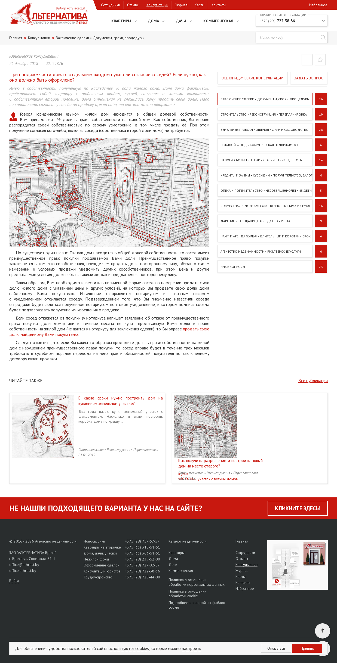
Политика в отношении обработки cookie (187, 593)
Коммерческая (216, 20)
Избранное (318, 5)
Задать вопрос (308, 78)
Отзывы (133, 5)
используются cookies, (129, 648)
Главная (241, 541)
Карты (199, 5)
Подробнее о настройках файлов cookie (196, 605)
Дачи (178, 20)
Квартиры (115, 20)
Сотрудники (110, 5)
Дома (149, 20)
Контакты (219, 5)
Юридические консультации (34, 56)
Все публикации (313, 380)
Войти (14, 580)
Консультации (157, 5)
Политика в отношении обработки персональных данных (196, 582)
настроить (191, 648)
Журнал (181, 5)
